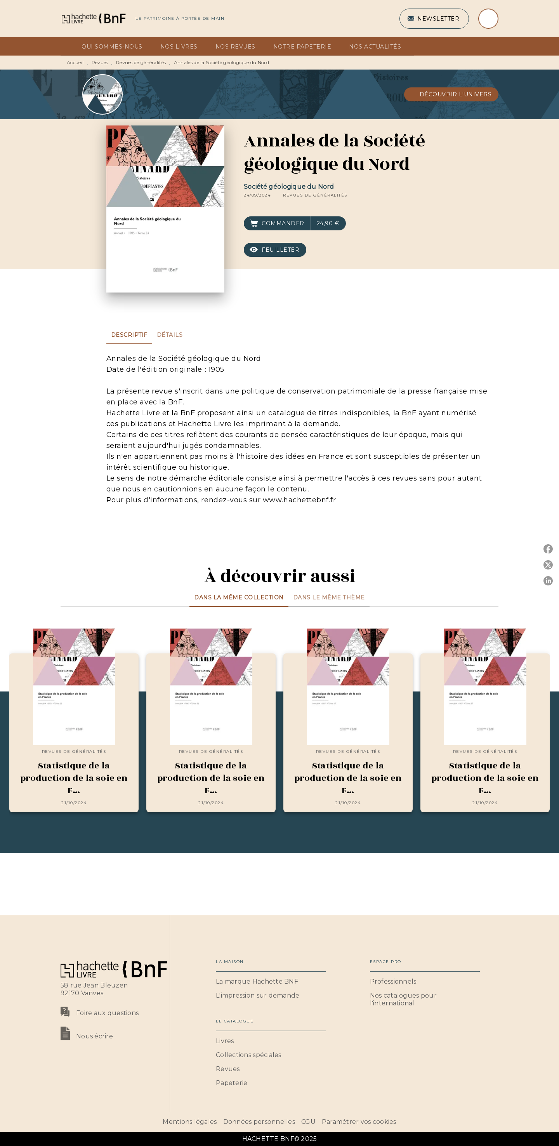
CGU (308, 1121)
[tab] (69, 46)
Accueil (75, 62)
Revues (100, 62)
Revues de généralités (141, 62)
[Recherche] (488, 18)
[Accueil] (93, 18)
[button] (434, 19)
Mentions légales (190, 1121)
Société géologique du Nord (289, 186)
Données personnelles (259, 1121)
